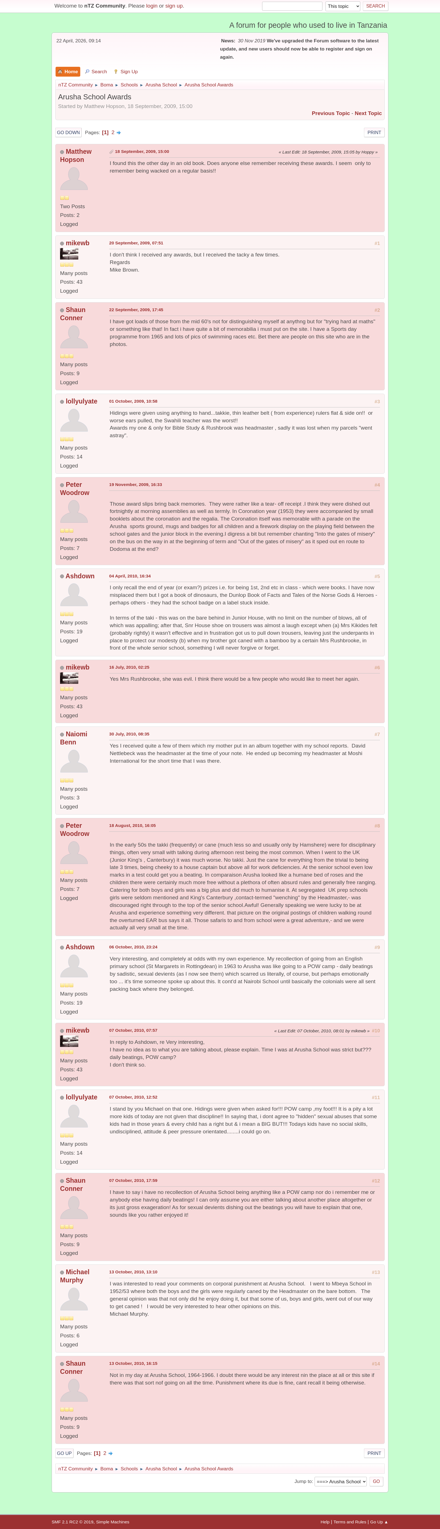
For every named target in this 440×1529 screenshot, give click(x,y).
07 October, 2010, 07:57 (133, 1030)
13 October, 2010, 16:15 (133, 1363)
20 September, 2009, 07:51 (136, 242)
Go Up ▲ (379, 1521)
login (152, 6)
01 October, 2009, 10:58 (133, 401)
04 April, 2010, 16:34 (130, 576)
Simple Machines (112, 1521)
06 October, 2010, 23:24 (133, 947)
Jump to (302, 1481)
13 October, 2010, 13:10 (133, 1271)
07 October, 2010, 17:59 (133, 1180)
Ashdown (80, 576)
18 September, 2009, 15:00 (142, 151)
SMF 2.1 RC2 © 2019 (72, 1521)
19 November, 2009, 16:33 (135, 484)
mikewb (77, 243)
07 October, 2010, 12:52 (133, 1097)
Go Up (64, 1453)
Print (374, 132)
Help (325, 1521)
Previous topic (331, 113)
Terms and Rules (350, 1521)
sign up (174, 6)
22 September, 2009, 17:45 (136, 309)
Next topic (368, 113)
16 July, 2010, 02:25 (129, 667)
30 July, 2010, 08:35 (129, 734)
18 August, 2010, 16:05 (132, 825)
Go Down (68, 132)
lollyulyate (81, 401)
